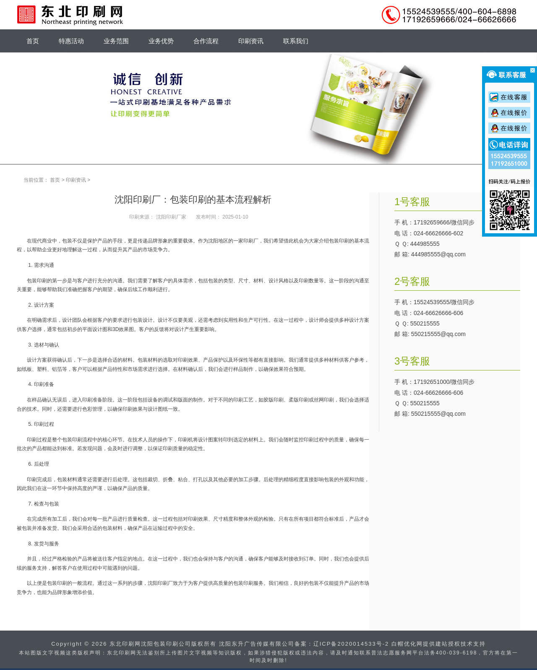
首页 (55, 180)
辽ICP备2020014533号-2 (351, 644)
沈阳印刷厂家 (171, 217)
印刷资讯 (76, 180)
